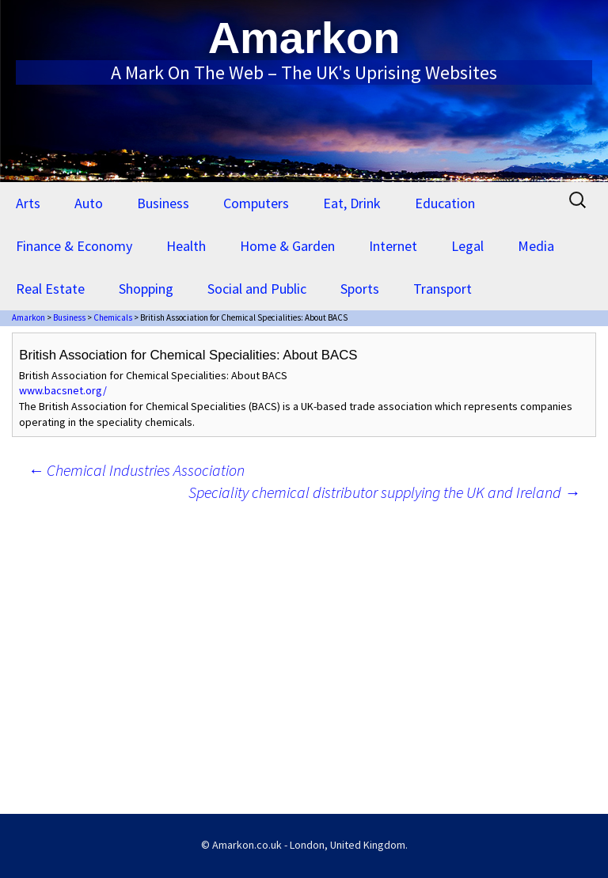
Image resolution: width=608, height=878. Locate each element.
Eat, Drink (352, 203)
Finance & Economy (74, 246)
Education (445, 203)
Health (186, 246)
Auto (88, 203)
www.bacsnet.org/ (63, 390)
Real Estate (50, 288)
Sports (359, 288)
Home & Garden (287, 246)
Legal (467, 246)
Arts (28, 203)
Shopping (146, 288)
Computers (256, 203)
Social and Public (256, 288)
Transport (442, 288)
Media (536, 246)
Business (163, 203)
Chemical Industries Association (136, 470)
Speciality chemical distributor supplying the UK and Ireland (384, 492)
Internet (393, 246)
